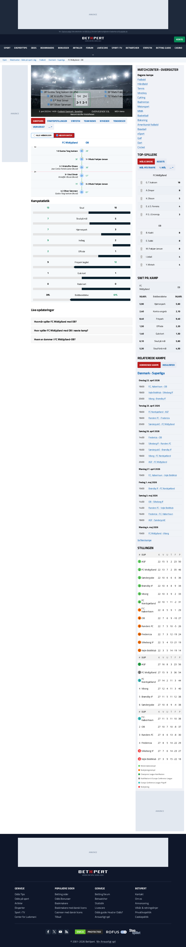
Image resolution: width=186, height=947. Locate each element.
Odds (34, 47)
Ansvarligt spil (102, 917)
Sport (7, 47)
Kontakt (139, 894)
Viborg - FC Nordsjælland (160, 455)
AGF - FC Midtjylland (158, 462)
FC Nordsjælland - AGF (159, 411)
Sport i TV (117, 47)
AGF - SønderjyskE (157, 520)
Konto (179, 39)
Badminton (143, 102)
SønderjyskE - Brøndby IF (160, 449)
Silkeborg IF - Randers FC (160, 443)
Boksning (142, 120)
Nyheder (104, 121)
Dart (140, 143)
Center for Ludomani (25, 917)
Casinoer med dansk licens (68, 912)
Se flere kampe (144, 540)
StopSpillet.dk (123, 31)
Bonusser (63, 47)
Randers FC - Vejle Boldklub (161, 507)
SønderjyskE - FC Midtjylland (162, 424)
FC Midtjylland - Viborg (159, 533)
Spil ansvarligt (66, 31)
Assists (161, 161)
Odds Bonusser (63, 899)
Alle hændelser (42, 135)
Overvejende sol (99, 111)
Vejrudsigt (39, 126)
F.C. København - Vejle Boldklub (163, 475)
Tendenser (119, 121)
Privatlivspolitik (143, 912)
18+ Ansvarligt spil (106, 941)
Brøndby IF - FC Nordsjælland (162, 488)
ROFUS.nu (88, 31)
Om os (138, 899)
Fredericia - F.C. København (161, 514)
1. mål (162, 167)
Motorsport (143, 106)
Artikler (77, 47)
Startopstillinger (57, 121)
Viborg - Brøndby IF (157, 398)
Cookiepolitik (142, 917)
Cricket (141, 147)
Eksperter (20, 908)
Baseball (142, 129)
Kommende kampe (149, 365)
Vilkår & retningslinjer (146, 908)
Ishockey (142, 93)
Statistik (147, 47)
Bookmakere (47, 47)
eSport (141, 134)
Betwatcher (132, 47)
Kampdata (38, 121)
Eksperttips (20, 47)
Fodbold (42, 60)
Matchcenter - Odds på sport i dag (23, 60)
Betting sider (61, 894)
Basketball (143, 115)
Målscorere (146, 161)
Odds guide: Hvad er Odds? (109, 912)
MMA (140, 111)
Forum (89, 47)
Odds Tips (20, 894)
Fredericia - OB (155, 437)
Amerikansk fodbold (148, 125)
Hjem (5, 60)
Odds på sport (22, 899)
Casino (178, 47)
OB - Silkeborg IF (156, 501)
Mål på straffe (147, 167)
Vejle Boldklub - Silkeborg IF (161, 392)
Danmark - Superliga (57, 60)
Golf (140, 138)
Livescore (102, 47)
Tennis (141, 88)
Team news (90, 121)
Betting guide (163, 47)
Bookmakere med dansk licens (70, 908)
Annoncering (142, 903)
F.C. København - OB (158, 386)
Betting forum (102, 894)
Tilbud (58, 917)
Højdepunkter (64, 135)
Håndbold (142, 84)
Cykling (141, 97)
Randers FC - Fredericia (159, 418)
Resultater (169, 365)
